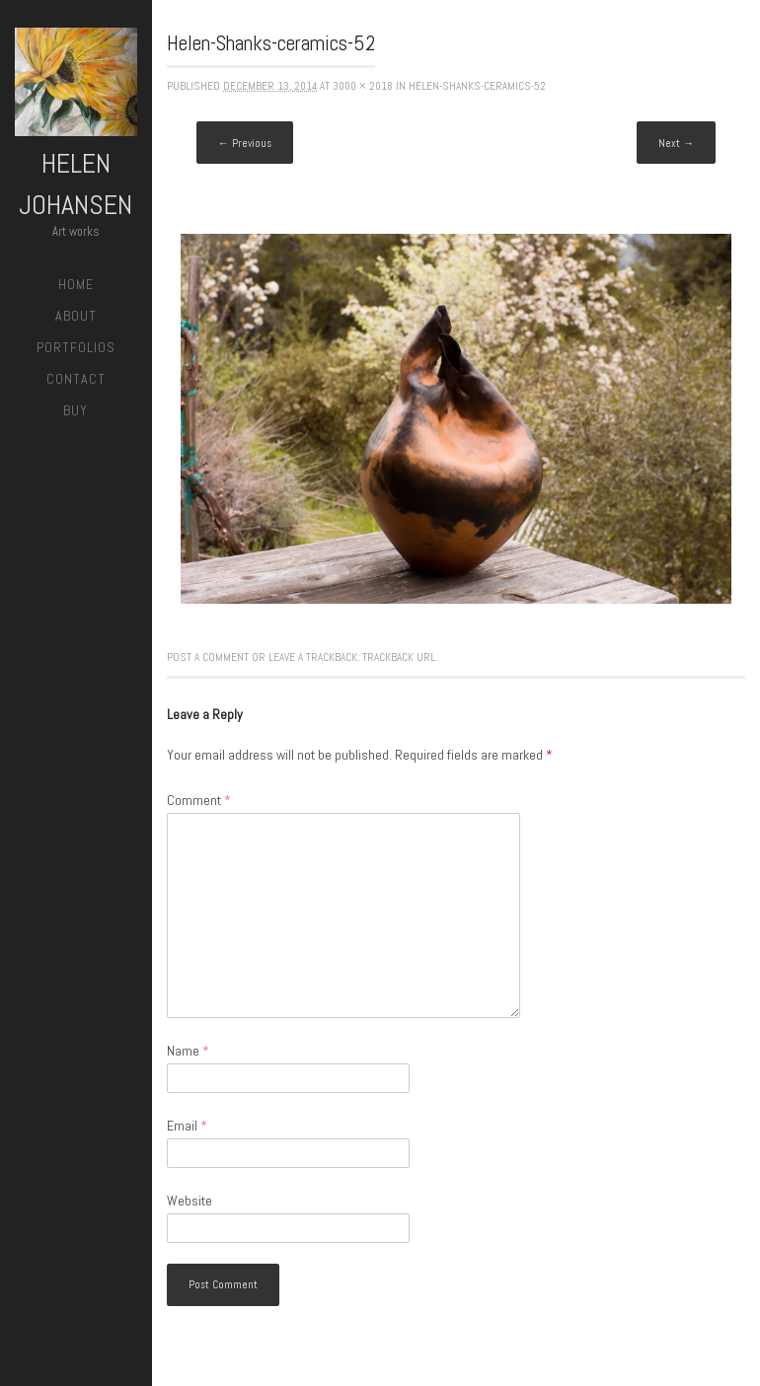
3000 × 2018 (363, 86)
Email (187, 1125)
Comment (199, 800)
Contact (76, 379)
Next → (676, 143)
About (76, 316)
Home (76, 284)
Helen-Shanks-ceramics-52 (477, 86)
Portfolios (76, 347)
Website (189, 1200)
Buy (75, 410)
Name (188, 1050)
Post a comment (208, 657)
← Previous (244, 143)
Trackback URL (398, 657)
